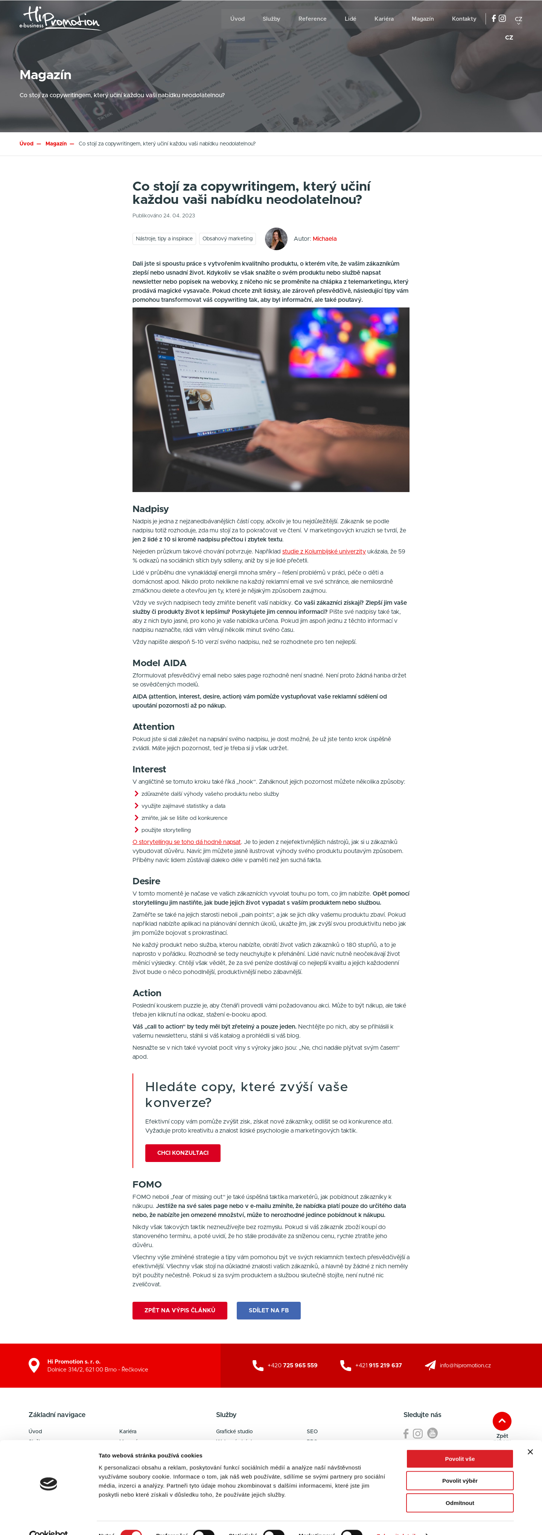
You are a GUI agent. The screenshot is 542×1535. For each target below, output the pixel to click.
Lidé (350, 19)
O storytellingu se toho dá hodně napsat (186, 842)
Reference (312, 19)
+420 (293, 1365)
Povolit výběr (460, 1465)
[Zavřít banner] (530, 1436)
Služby (271, 19)
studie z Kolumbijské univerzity (324, 552)
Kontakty (464, 19)
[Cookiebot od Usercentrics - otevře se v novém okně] (49, 1520)
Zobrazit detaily (398, 1520)
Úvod (237, 19)
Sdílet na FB (270, 1310)
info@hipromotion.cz (465, 1365)
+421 (378, 1365)
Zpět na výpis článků (180, 1310)
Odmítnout (460, 1487)
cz (518, 19)
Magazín (423, 19)
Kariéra (384, 19)
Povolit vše (460, 1443)
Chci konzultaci (183, 1153)
